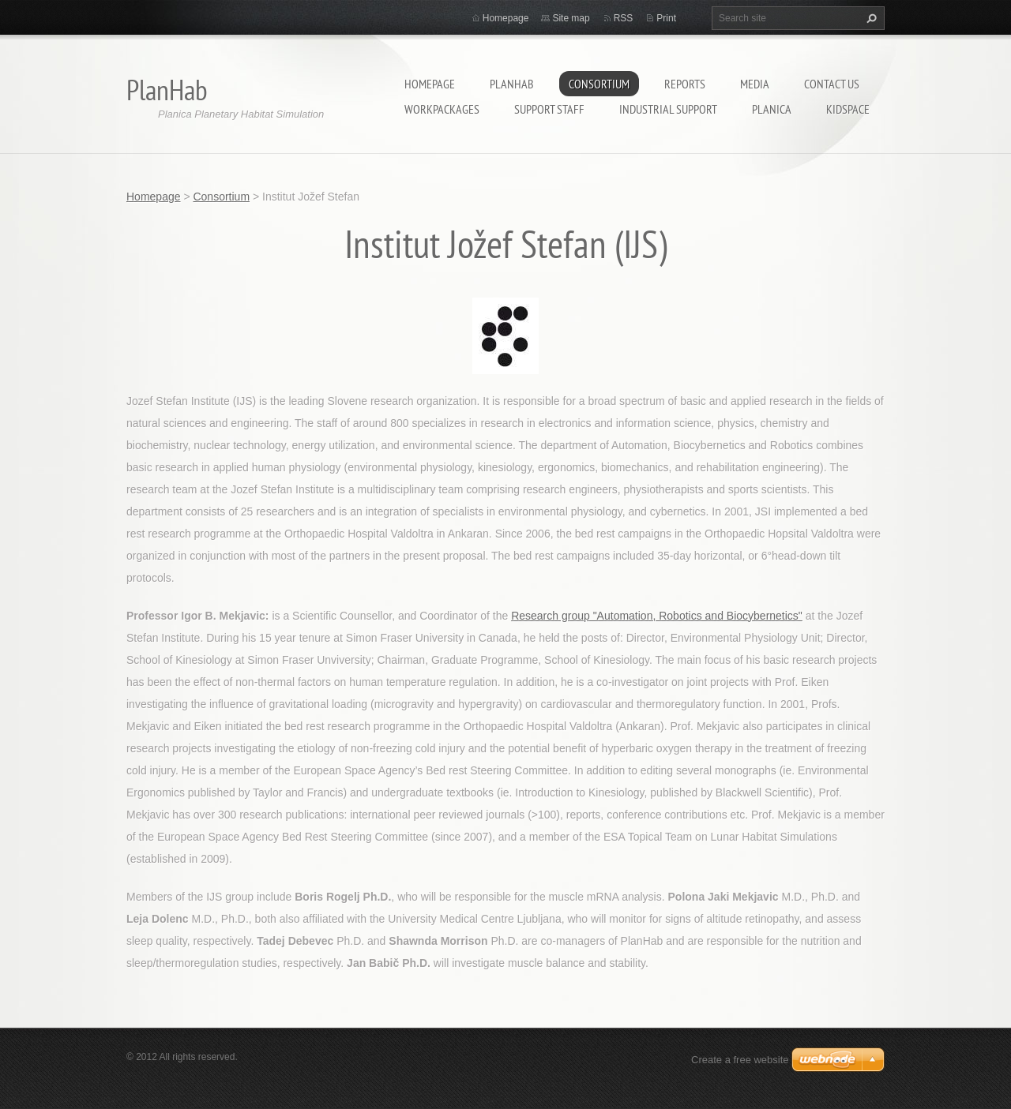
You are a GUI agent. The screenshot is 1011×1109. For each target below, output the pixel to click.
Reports (684, 84)
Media (754, 84)
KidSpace (848, 109)
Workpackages (441, 109)
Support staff (549, 109)
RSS (623, 18)
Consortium (599, 84)
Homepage (429, 84)
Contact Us (831, 84)
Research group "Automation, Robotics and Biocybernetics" (656, 615)
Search (869, 18)
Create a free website (740, 1060)
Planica (771, 109)
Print (666, 18)
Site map (570, 18)
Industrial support (668, 109)
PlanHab (512, 84)
